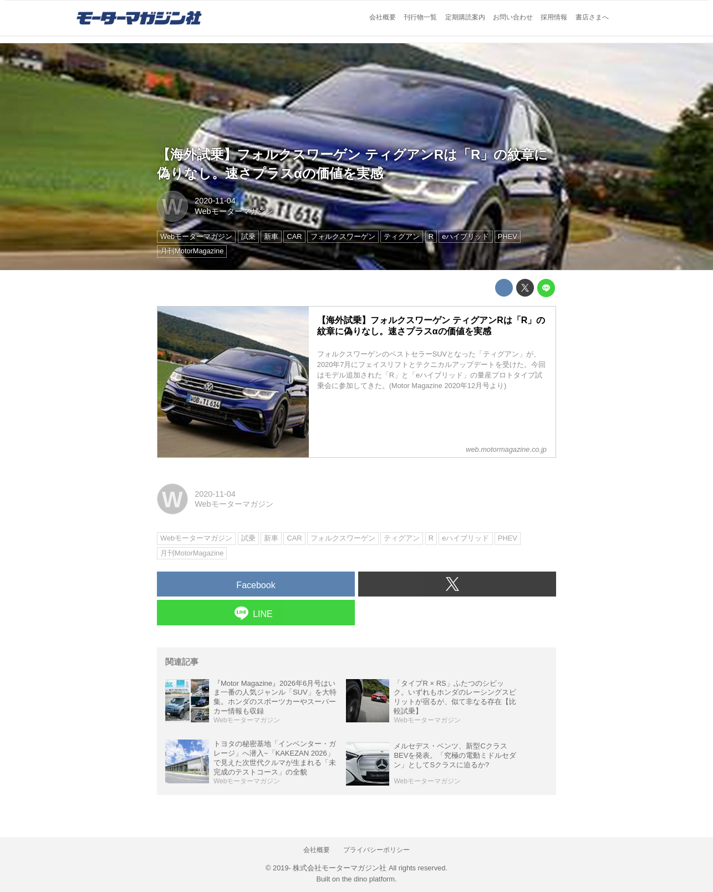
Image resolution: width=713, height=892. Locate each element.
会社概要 (382, 17)
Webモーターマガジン (234, 211)
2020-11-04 (215, 200)
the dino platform (368, 879)
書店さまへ (592, 17)
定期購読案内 (465, 17)
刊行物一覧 (420, 17)
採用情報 (554, 17)
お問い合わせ (513, 17)
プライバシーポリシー (376, 850)
